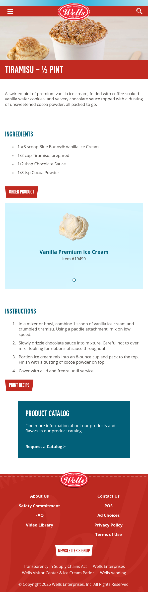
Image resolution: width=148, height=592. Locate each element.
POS (108, 505)
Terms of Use (108, 534)
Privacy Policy (108, 524)
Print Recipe (19, 385)
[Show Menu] (10, 11)
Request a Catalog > (45, 446)
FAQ (39, 515)
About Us (39, 496)
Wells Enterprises (109, 566)
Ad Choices (108, 515)
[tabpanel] (74, 246)
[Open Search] (139, 11)
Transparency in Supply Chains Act (55, 566)
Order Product (21, 192)
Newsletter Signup (74, 551)
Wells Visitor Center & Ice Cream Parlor (58, 573)
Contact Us (108, 496)
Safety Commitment (39, 505)
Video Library (39, 524)
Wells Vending (113, 573)
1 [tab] (74, 280)
